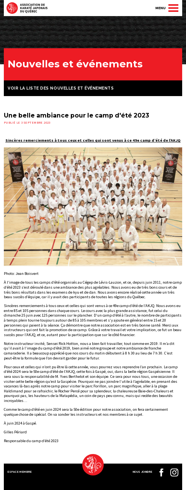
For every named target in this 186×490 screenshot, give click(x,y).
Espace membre (20, 472)
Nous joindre (142, 472)
